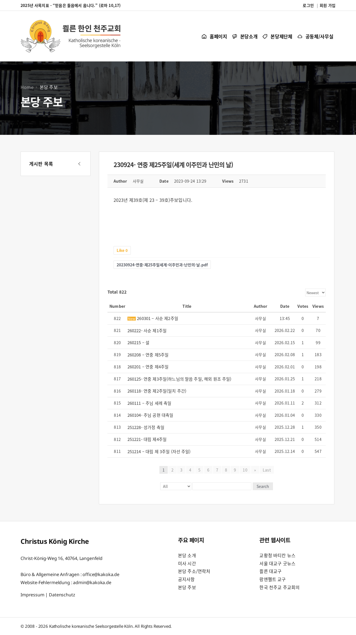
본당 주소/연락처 (194, 571)
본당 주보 (187, 587)
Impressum (32, 595)
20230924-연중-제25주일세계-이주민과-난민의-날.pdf (162, 264)
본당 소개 (187, 555)
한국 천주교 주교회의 (279, 587)
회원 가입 (327, 5)
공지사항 (186, 579)
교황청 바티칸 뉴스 (277, 555)
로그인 (308, 5)
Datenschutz (62, 595)
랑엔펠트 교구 (272, 579)
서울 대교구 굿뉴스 (277, 563)
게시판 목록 (41, 163)
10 (245, 470)
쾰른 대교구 (270, 571)
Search (263, 486)
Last (267, 470)
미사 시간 (187, 563)
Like (122, 250)
